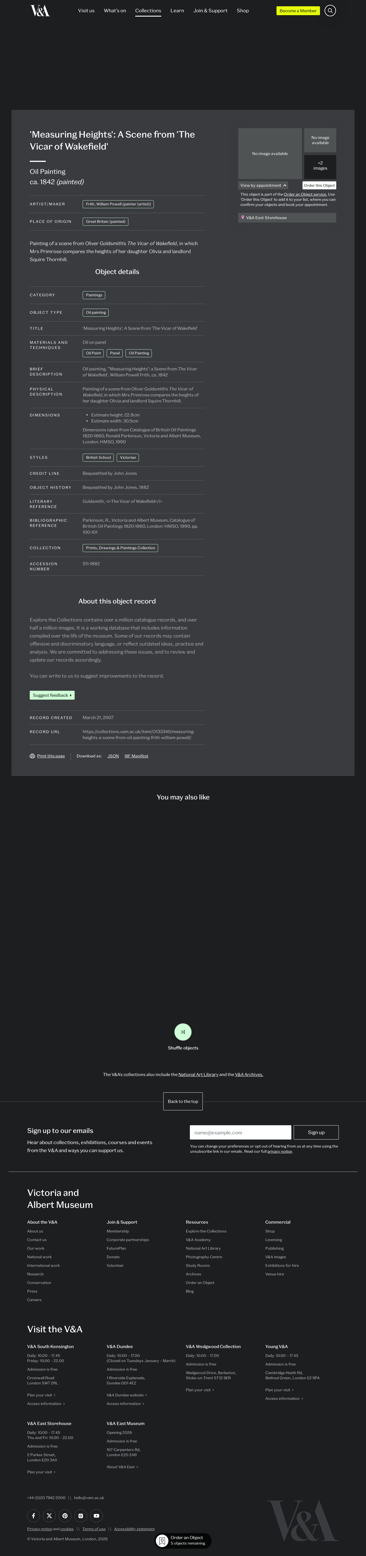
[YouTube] (96, 1515)
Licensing (273, 1239)
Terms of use (94, 1529)
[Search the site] (330, 10)
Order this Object (319, 185)
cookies (67, 1529)
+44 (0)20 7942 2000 (46, 1497)
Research (35, 1274)
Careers (34, 1299)
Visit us (86, 10)
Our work (35, 1248)
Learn (177, 10)
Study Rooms (198, 1265)
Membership (118, 1231)
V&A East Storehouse (266, 217)
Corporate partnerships (128, 1239)
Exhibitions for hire (282, 1265)
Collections (148, 10)
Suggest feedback (50, 695)
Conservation (39, 1282)
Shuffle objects (183, 1036)
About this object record (117, 601)
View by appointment (260, 185)
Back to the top (183, 1101)
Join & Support (210, 10)
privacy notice (279, 1151)
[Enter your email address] (240, 1132)
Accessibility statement (134, 1529)
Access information (44, 1403)
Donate (113, 1257)
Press (32, 1291)
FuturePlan (116, 1248)
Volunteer (115, 1265)
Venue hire (274, 1274)
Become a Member (298, 10)
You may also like (183, 797)
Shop (243, 10)
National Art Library (198, 1074)
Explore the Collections (206, 1231)
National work (39, 1257)
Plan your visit (39, 1395)
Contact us (37, 1239)
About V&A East (121, 1466)
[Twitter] (49, 1515)
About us (35, 1231)
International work (43, 1265)
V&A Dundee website (125, 1395)
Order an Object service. (305, 194)
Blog (190, 1291)
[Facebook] (33, 1515)
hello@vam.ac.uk (89, 1497)
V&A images (275, 1257)
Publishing (274, 1248)
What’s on (115, 10)
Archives (193, 1274)
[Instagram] (80, 1515)
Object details (117, 271)
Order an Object (200, 1282)
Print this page (51, 755)
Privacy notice (39, 1529)
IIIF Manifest (136, 755)
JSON (113, 755)
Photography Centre (204, 1257)
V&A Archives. (249, 1074)
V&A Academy (198, 1239)
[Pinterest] (65, 1515)
